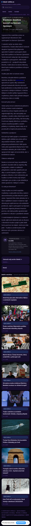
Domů (4, 11)
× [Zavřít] (27, 523)
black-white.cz (8, 2)
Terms (3, 517)
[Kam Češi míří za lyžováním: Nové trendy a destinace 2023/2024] (15, 492)
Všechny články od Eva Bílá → (15, 252)
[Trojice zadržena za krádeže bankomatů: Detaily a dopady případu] (15, 404)
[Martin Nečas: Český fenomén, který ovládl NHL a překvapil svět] (15, 347)
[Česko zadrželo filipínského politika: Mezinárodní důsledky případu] (15, 319)
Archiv (10, 11)
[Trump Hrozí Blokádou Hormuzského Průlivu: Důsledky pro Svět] (15, 433)
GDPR (27, 515)
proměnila (19, 80)
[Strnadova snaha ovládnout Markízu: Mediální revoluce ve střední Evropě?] (15, 376)
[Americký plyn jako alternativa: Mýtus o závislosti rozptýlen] (15, 290)
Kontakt (17, 11)
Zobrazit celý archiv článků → (21, 274)
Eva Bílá (11, 241)
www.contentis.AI (19, 515)
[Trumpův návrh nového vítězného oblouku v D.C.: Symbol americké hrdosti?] (15, 463)
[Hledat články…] (16, 7)
